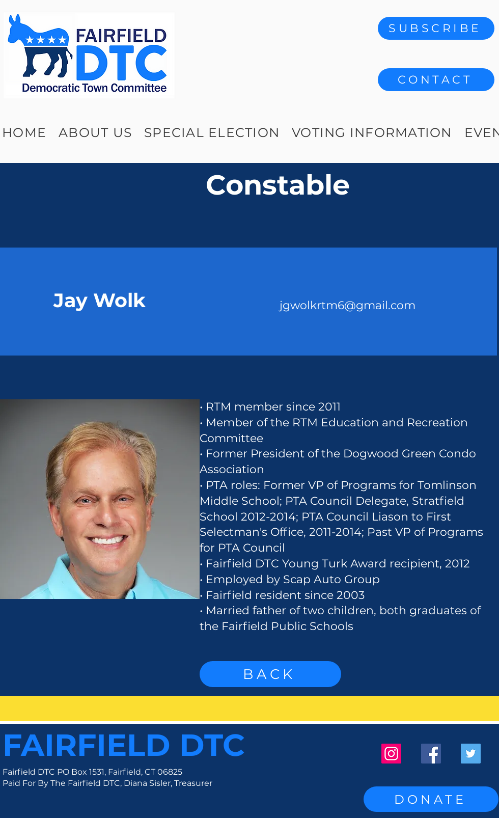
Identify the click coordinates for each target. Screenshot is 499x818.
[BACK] (270, 674)
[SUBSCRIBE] (436, 28)
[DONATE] (431, 799)
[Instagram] (391, 754)
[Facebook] (431, 754)
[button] (436, 79)
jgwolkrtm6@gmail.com (347, 305)
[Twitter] (471, 754)
